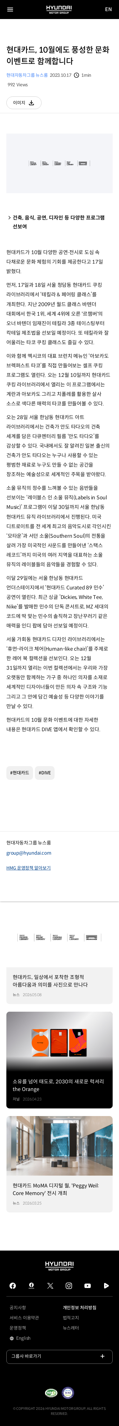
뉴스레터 (71, 1328)
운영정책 (18, 1328)
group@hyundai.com (28, 853)
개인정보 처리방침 (79, 1308)
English (32, 1338)
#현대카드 (19, 773)
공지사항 (18, 1308)
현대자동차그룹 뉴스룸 (27, 75)
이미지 (27, 104)
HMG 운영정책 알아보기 (28, 868)
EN (109, 9)
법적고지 (71, 1318)
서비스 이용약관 (24, 1318)
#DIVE (45, 773)
